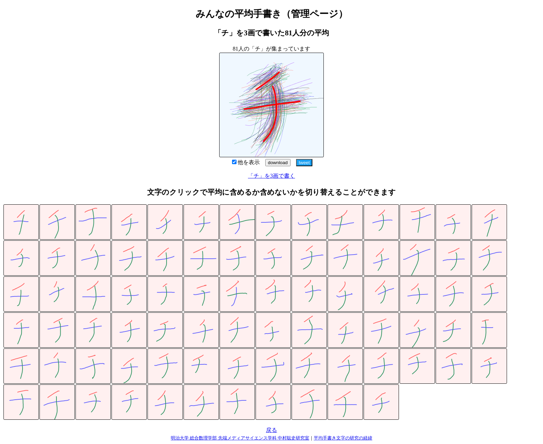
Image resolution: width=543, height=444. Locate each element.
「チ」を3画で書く (271, 176)
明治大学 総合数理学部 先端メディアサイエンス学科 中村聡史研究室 (240, 438)
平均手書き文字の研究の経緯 (343, 438)
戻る (271, 430)
